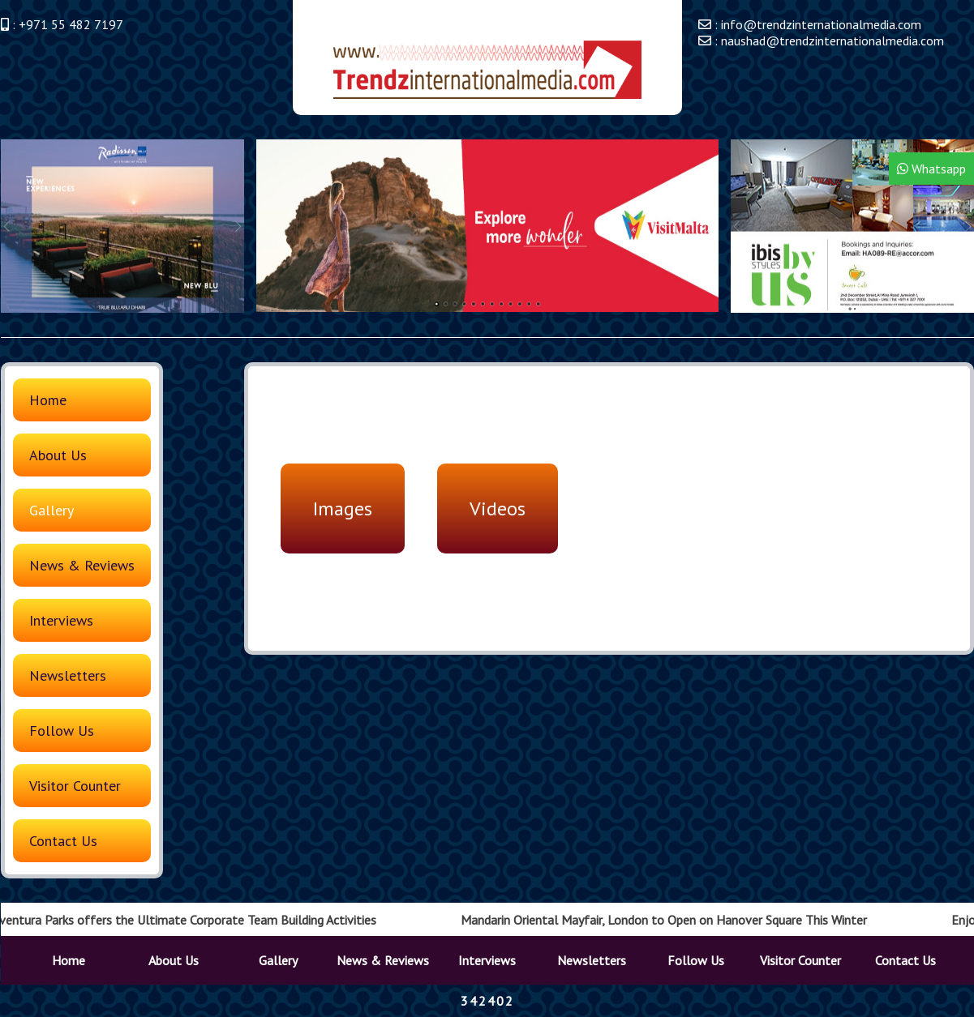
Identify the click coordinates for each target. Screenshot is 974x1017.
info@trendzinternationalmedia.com (821, 24)
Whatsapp (931, 168)
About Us (58, 455)
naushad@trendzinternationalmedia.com (832, 40)
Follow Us (61, 730)
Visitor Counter (75, 785)
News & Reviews (82, 565)
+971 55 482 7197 (71, 24)
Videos (498, 508)
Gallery (51, 510)
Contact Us (63, 840)
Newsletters (67, 675)
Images (342, 508)
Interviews (61, 620)
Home (48, 400)
